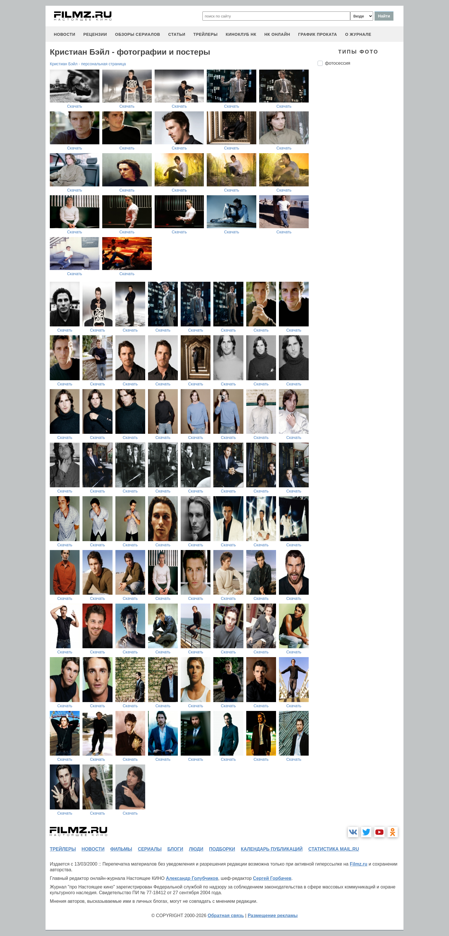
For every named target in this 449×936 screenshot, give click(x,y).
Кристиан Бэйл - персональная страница (88, 64)
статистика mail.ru (333, 849)
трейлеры (205, 34)
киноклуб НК (241, 34)
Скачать (74, 106)
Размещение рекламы (273, 915)
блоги (175, 849)
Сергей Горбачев (272, 878)
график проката (317, 34)
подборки (222, 849)
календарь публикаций (272, 849)
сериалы (150, 849)
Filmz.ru (358, 864)
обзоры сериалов (137, 34)
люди (196, 849)
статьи (176, 34)
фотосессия (337, 63)
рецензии (95, 34)
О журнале (358, 34)
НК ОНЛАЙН (277, 34)
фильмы (121, 849)
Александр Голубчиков (192, 878)
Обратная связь (226, 915)
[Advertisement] (360, 166)
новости (64, 34)
